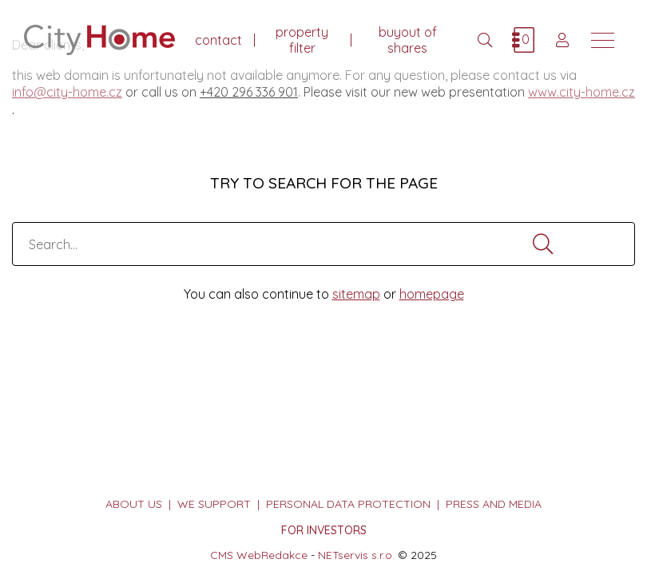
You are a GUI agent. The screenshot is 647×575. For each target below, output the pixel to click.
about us (133, 504)
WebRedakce (272, 555)
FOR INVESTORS (324, 530)
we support (214, 504)
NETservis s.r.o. (356, 555)
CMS (221, 555)
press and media (494, 504)
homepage (431, 294)
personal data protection (348, 504)
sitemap (356, 294)
